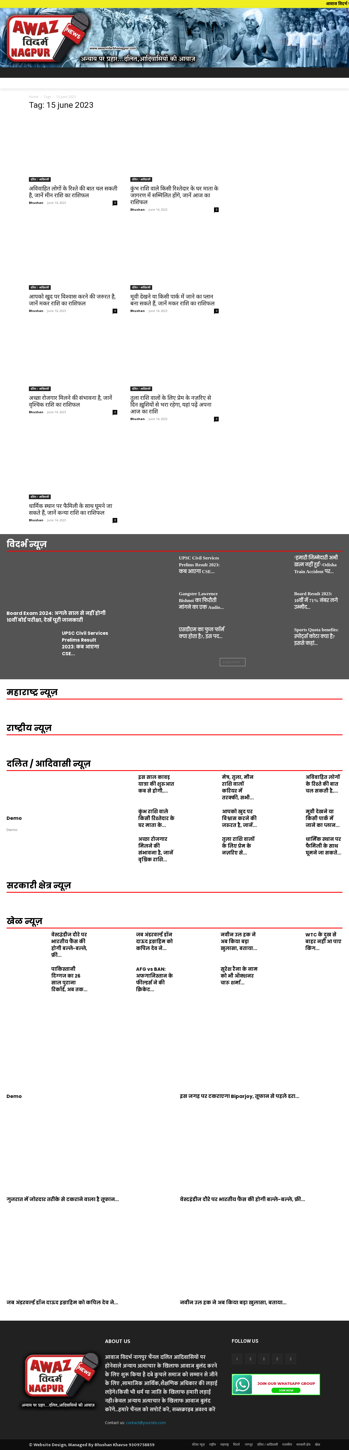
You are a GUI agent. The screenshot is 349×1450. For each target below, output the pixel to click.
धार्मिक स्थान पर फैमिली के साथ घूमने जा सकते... (323, 846)
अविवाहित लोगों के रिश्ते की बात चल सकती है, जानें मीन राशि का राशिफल (73, 192)
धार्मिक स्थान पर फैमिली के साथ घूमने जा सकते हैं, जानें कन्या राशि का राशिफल (70, 509)
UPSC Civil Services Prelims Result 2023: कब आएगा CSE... (85, 643)
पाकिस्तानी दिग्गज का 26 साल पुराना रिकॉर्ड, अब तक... (69, 979)
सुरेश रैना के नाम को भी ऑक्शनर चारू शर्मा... (239, 976)
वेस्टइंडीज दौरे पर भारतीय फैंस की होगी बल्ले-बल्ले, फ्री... (69, 944)
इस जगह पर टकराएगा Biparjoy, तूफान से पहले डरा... (239, 1096)
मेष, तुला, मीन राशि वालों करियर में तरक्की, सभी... (238, 787)
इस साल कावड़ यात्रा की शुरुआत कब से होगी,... (156, 784)
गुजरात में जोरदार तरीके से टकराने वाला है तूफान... (63, 1199)
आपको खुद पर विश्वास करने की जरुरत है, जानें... (239, 818)
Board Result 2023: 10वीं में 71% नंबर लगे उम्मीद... (316, 600)
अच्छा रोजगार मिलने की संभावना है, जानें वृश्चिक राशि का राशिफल (70, 401)
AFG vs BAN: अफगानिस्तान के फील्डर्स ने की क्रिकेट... (154, 979)
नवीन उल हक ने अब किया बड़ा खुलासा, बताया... (239, 941)
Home (33, 96)
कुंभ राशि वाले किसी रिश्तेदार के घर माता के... (156, 818)
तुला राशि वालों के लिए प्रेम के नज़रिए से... (238, 846)
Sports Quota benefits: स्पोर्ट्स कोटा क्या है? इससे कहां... (316, 636)
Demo (14, 818)
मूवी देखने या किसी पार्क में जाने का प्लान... (323, 818)
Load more (232, 662)
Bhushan (36, 203)
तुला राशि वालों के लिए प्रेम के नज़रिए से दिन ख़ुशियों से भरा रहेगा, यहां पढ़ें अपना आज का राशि (170, 405)
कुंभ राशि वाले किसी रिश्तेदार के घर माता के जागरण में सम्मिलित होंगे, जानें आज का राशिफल (174, 195)
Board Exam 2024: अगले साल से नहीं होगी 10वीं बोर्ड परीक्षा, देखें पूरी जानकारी (56, 616)
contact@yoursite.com (146, 1422)
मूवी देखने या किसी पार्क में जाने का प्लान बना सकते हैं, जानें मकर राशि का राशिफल (172, 300)
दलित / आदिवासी (40, 179)
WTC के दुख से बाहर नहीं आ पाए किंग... (323, 941)
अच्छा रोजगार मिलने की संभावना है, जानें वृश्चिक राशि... (155, 849)
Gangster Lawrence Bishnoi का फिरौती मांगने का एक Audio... (201, 600)
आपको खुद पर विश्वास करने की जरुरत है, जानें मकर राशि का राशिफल (72, 300)
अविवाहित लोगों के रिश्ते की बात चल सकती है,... (323, 784)
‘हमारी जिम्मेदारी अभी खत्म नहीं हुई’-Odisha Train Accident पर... (316, 564)
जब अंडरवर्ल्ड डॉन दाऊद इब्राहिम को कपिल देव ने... (154, 941)
